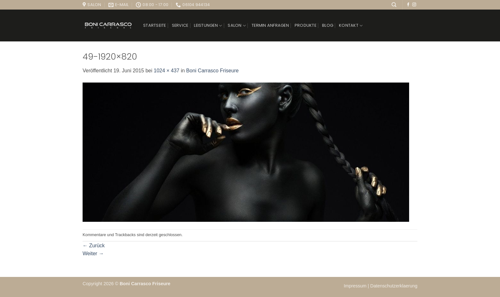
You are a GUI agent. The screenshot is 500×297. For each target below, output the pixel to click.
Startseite (154, 25)
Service (180, 25)
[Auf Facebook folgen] (408, 5)
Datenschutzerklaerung (393, 285)
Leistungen (208, 26)
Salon (237, 26)
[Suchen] (394, 4)
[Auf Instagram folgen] (414, 5)
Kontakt (351, 26)
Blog (327, 25)
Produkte (305, 25)
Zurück (94, 245)
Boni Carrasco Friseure (212, 70)
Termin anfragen (270, 25)
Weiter (93, 253)
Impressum (356, 285)
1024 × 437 (167, 70)
